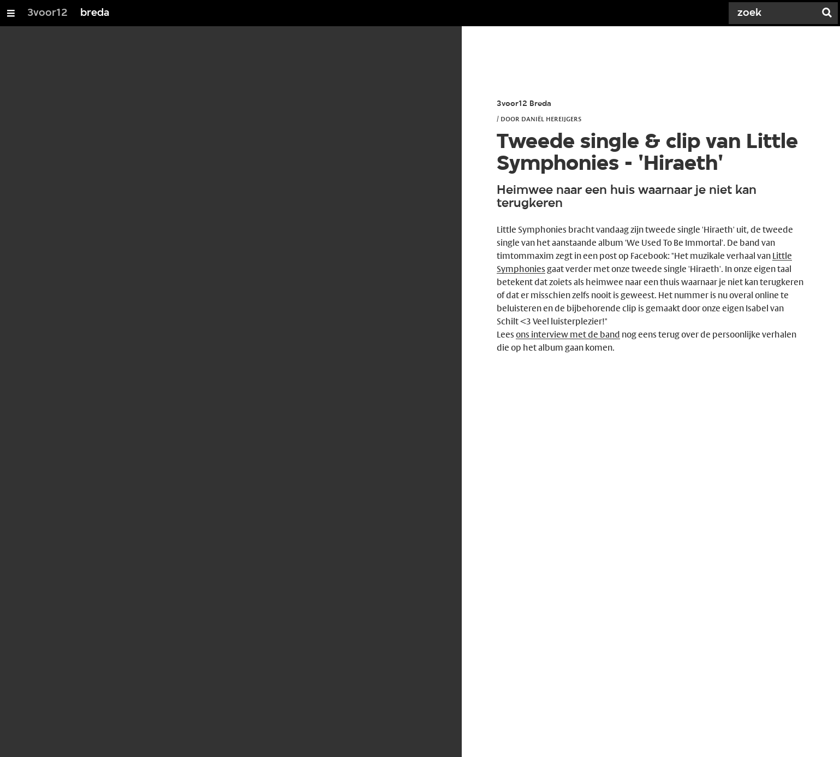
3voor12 (47, 13)
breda (94, 13)
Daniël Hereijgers (551, 118)
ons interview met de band (568, 334)
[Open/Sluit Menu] (11, 13)
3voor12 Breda (524, 104)
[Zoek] (774, 13)
